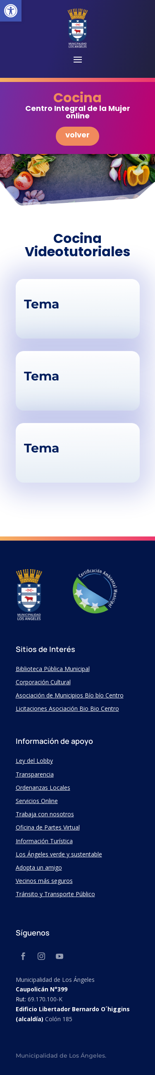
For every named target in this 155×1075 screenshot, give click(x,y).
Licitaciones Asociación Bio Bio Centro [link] (67, 708)
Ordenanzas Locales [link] (43, 787)
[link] (10, 11)
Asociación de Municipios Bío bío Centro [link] (70, 695)
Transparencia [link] (35, 774)
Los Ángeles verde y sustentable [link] (59, 854)
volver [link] (77, 135)
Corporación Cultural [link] (43, 682)
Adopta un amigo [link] (39, 867)
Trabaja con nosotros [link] (45, 814)
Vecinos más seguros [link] (44, 881)
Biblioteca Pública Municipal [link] (53, 669)
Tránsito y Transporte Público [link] (55, 894)
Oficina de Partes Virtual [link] (48, 827)
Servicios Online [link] (37, 801)
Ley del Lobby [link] (34, 761)
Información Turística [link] (44, 841)
